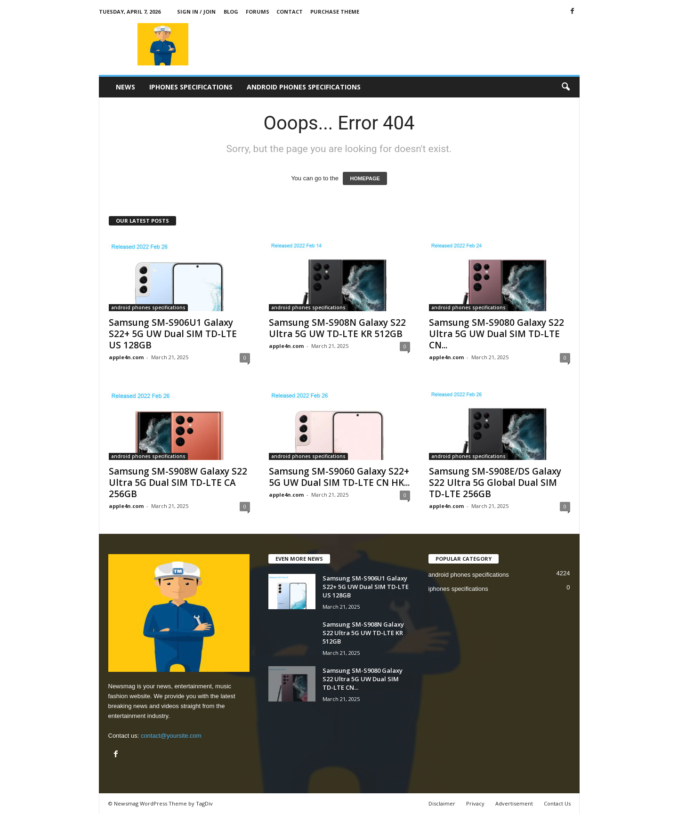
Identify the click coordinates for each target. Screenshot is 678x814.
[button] (565, 87)
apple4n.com (126, 357)
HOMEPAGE (364, 178)
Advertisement (514, 803)
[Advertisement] (408, 44)
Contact (289, 11)
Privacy (475, 803)
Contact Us (557, 803)
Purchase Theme (334, 11)
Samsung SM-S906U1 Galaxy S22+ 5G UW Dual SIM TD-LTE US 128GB (173, 333)
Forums (257, 11)
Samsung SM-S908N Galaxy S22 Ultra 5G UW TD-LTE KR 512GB (337, 328)
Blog (231, 11)
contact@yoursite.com (171, 735)
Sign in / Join (196, 11)
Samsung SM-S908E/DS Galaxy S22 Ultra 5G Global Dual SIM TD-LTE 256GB (495, 482)
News (125, 86)
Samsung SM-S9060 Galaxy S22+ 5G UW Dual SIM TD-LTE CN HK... (339, 477)
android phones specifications (304, 86)
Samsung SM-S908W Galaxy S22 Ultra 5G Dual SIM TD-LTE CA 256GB (178, 482)
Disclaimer (441, 803)
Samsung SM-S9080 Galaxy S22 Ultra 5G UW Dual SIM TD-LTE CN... (496, 333)
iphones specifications (191, 86)
